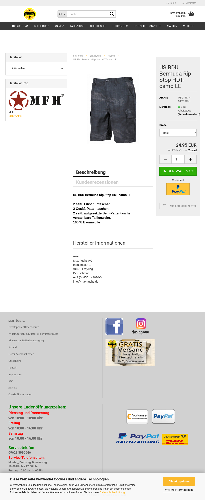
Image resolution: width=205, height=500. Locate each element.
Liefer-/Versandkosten (21, 354)
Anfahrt (12, 347)
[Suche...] (62, 14)
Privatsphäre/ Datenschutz (23, 327)
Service (12, 387)
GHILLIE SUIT (98, 26)
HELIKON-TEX (120, 26)
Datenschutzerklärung (112, 492)
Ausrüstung (20, 26)
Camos (59, 26)
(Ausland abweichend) (189, 114)
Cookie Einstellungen (20, 394)
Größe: (163, 125)
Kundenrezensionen (97, 182)
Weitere (188, 26)
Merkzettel (189, 3)
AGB (10, 381)
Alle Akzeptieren (179, 481)
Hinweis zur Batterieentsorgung (26, 340)
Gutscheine (14, 360)
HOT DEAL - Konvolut (147, 26)
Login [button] (171, 3)
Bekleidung (41, 26)
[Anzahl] (178, 159)
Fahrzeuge (77, 26)
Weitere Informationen (179, 489)
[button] (165, 159)
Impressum (14, 374)
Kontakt (12, 367)
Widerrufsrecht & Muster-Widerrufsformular (33, 333)
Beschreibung (91, 172)
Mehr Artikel (15, 115)
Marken (172, 26)
